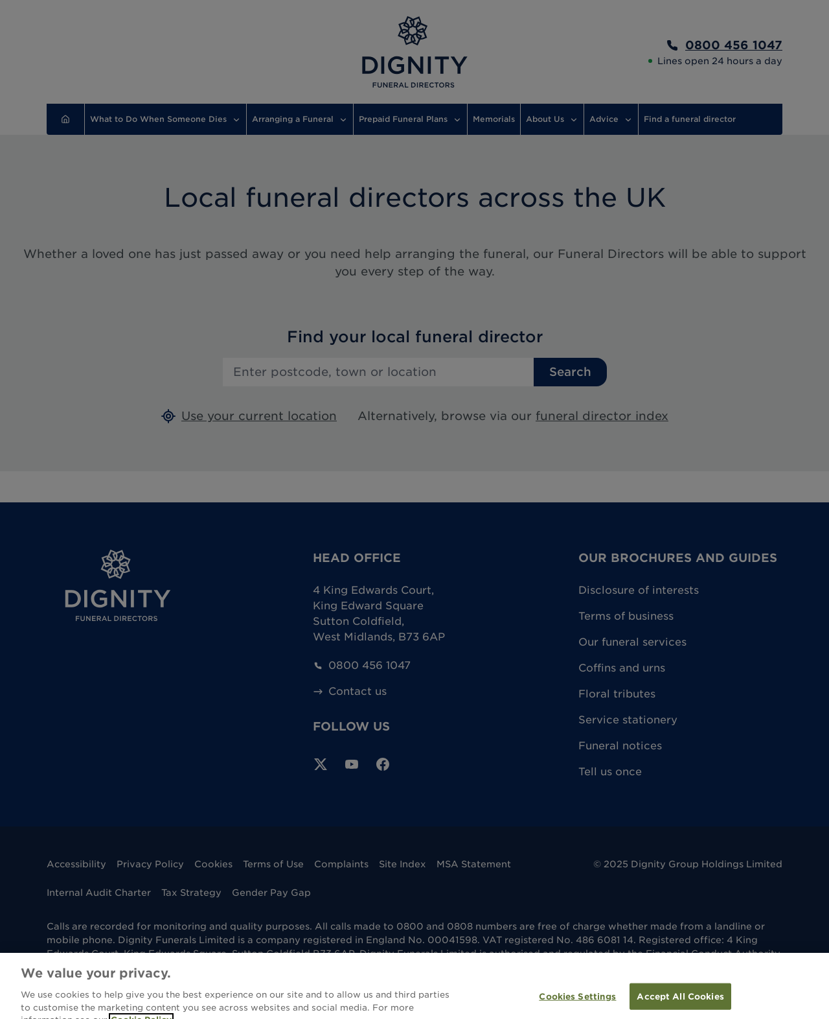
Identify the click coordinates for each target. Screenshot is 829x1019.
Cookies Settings (577, 1004)
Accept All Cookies (680, 1004)
